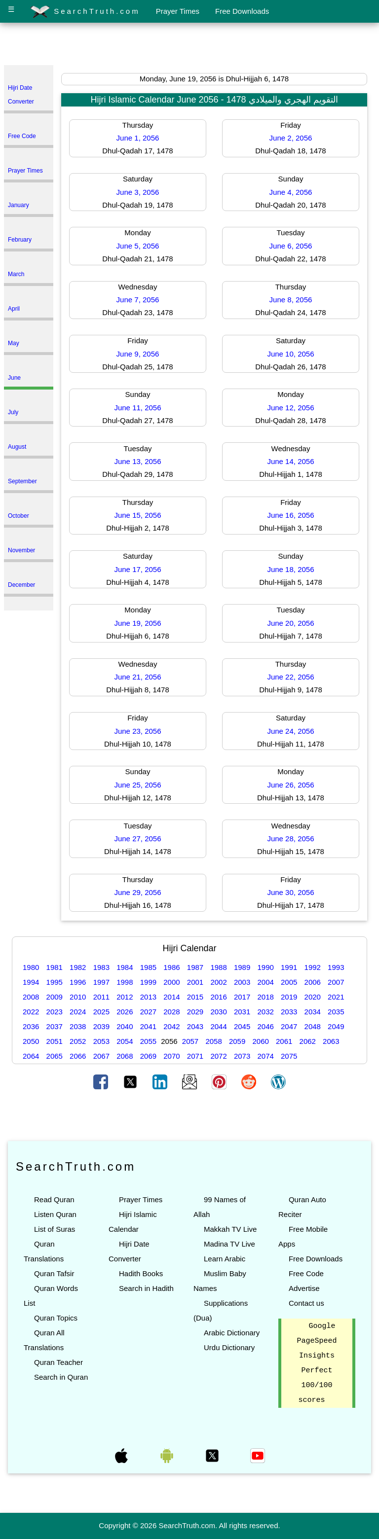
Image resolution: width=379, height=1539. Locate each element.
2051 (54, 1041)
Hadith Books (141, 1273)
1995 (54, 982)
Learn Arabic (224, 1258)
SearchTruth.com (85, 11)
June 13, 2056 (137, 461)
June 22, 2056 (290, 677)
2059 (237, 1041)
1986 (171, 967)
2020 (312, 997)
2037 (54, 1026)
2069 (148, 1056)
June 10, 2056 (290, 354)
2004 (265, 982)
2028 (171, 1011)
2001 (195, 982)
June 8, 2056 (290, 299)
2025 (101, 1011)
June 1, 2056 (137, 138)
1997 (101, 982)
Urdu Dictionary (229, 1347)
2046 (265, 1026)
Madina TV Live (229, 1244)
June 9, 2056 (137, 354)
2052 (78, 1041)
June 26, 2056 (290, 785)
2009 (54, 997)
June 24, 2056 (290, 731)
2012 (124, 997)
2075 (289, 1056)
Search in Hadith (146, 1288)
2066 (78, 1056)
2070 (171, 1056)
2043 (195, 1026)
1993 (336, 967)
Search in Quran (61, 1377)
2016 (218, 997)
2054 (124, 1041)
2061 (284, 1041)
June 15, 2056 (137, 515)
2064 (31, 1056)
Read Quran (54, 1199)
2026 (124, 1011)
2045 (242, 1026)
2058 (213, 1041)
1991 (289, 967)
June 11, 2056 (137, 407)
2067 (101, 1056)
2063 (331, 1041)
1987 (195, 967)
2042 (171, 1026)
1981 (54, 967)
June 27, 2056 (137, 838)
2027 (148, 1011)
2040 (124, 1026)
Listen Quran (55, 1214)
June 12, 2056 (290, 407)
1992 (312, 967)
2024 (78, 1011)
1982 (78, 967)
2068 (124, 1056)
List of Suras (54, 1229)
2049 (336, 1026)
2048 (312, 1026)
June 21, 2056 (137, 677)
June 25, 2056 (137, 785)
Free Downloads (242, 11)
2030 (218, 1011)
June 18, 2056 (290, 569)
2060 (260, 1041)
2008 (31, 997)
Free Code (306, 1273)
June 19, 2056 (137, 623)
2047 (289, 1026)
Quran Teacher (58, 1362)
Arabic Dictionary (232, 1332)
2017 (242, 997)
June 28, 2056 (290, 838)
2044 (218, 1026)
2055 (148, 1041)
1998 (124, 982)
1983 (101, 967)
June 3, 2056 (137, 192)
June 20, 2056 (290, 623)
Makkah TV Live (230, 1229)
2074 (265, 1056)
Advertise (304, 1288)
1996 (78, 982)
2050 (31, 1041)
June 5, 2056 (137, 246)
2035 (336, 1011)
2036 (31, 1026)
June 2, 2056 (290, 138)
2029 (195, 1011)
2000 (171, 982)
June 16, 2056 (290, 515)
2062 (308, 1041)
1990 (265, 967)
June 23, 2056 (137, 731)
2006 (312, 982)
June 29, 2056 (137, 892)
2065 (54, 1056)
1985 (148, 967)
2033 (289, 1011)
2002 (218, 982)
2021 (336, 997)
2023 (54, 1011)
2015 (195, 997)
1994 (31, 982)
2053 (101, 1041)
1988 (218, 967)
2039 (101, 1026)
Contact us (306, 1303)
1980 (31, 967)
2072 (218, 1056)
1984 (124, 967)
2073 (242, 1056)
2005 (289, 982)
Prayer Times (177, 11)
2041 (148, 1026)
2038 (78, 1026)
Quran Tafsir (54, 1273)
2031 (242, 1011)
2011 (101, 997)
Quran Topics (55, 1318)
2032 (265, 1011)
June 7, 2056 (137, 299)
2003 (242, 982)
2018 (265, 997)
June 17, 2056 (137, 569)
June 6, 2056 (290, 246)
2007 (336, 982)
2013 (148, 997)
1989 (242, 967)
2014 (171, 997)
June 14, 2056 (290, 461)
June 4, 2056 (290, 192)
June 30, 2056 (290, 892)
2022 (31, 1011)
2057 (190, 1041)
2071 (195, 1056)
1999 (148, 982)
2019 (289, 997)
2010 (78, 997)
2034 (312, 1011)
